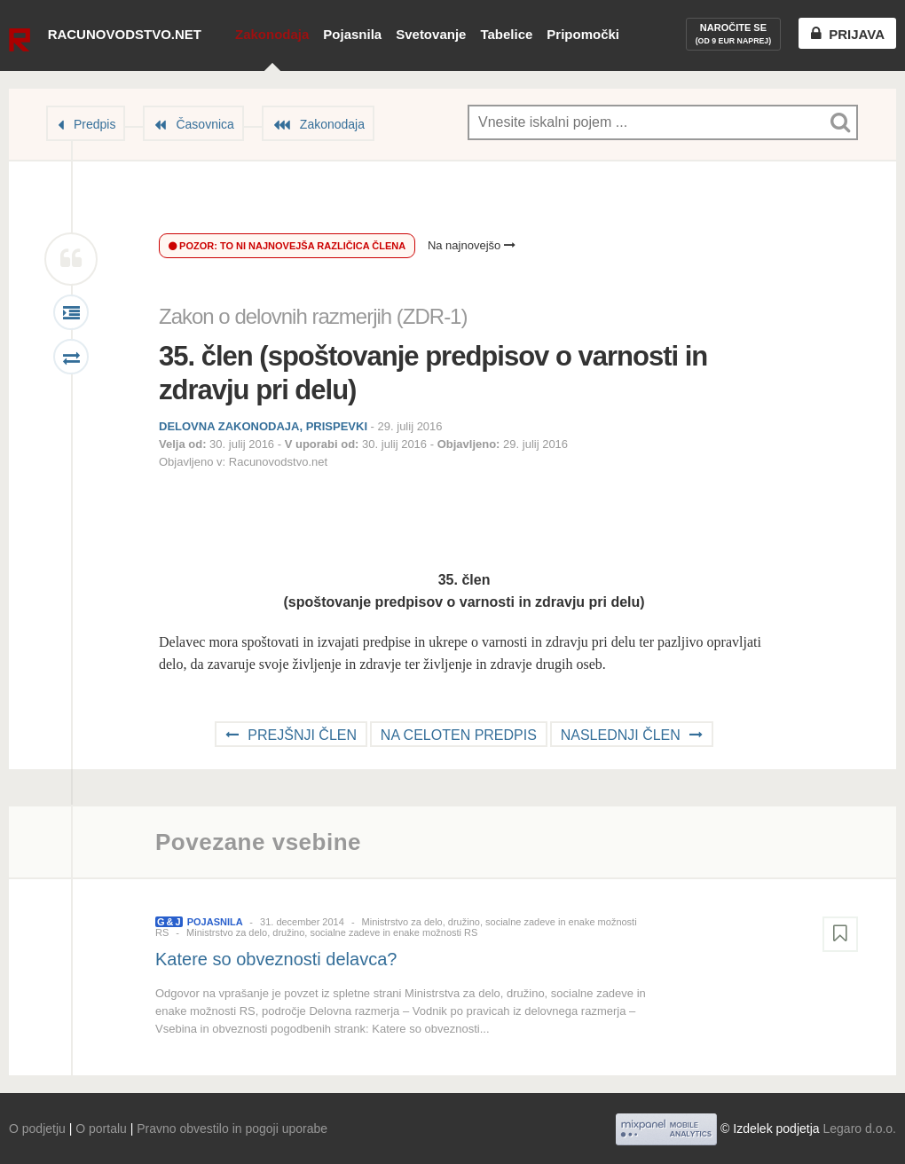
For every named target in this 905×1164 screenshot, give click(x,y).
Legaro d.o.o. (859, 1128)
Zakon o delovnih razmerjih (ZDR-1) (313, 316)
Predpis (94, 124)
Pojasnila (352, 34)
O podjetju (37, 1128)
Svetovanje (431, 34)
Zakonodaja (272, 34)
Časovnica (204, 124)
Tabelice (506, 34)
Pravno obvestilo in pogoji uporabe (232, 1128)
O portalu (101, 1128)
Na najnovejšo (471, 245)
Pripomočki (583, 34)
